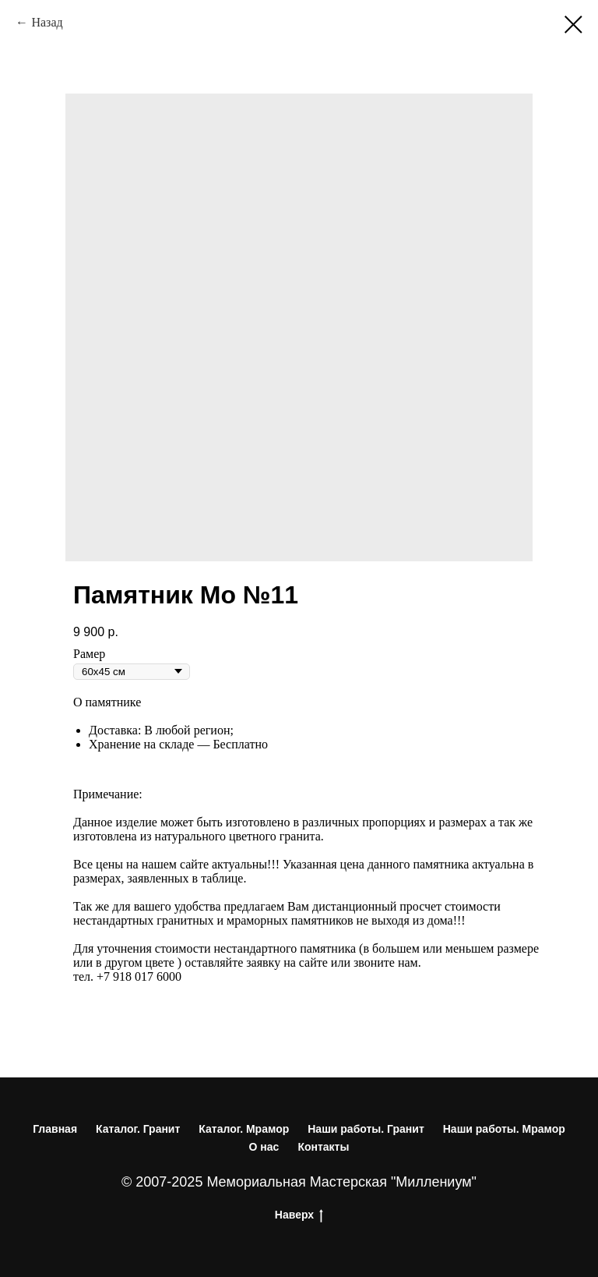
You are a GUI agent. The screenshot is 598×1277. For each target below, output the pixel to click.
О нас (264, 1147)
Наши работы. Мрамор (504, 1129)
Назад (46, 22)
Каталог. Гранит (138, 1129)
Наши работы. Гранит (366, 1129)
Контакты (323, 1147)
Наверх (299, 1215)
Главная (55, 1129)
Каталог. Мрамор (244, 1129)
